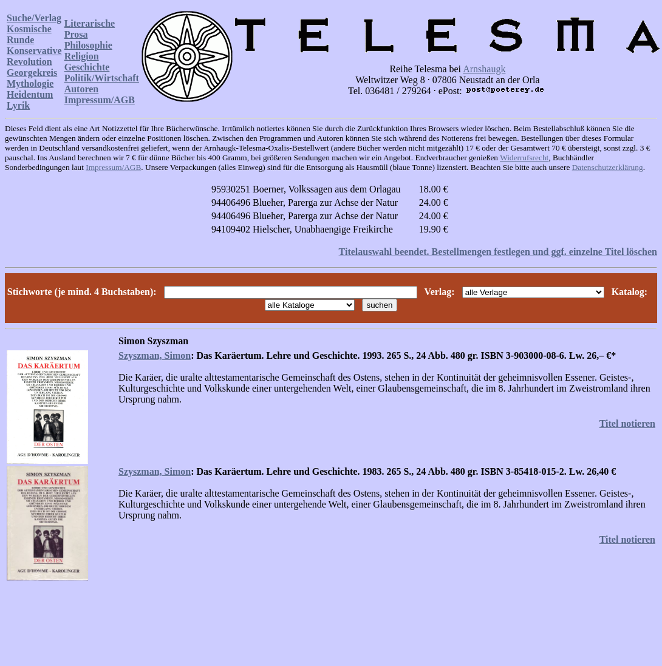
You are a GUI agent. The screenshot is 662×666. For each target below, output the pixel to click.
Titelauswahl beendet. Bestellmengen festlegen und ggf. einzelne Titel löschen (498, 251)
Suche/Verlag (34, 18)
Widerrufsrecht (524, 157)
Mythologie (30, 83)
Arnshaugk (484, 69)
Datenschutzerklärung (607, 167)
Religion (81, 56)
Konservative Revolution (34, 56)
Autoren (81, 89)
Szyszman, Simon (154, 355)
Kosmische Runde (29, 34)
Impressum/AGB (99, 100)
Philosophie (88, 45)
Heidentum (30, 94)
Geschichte (87, 67)
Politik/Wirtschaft (101, 78)
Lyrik (18, 105)
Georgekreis (32, 72)
